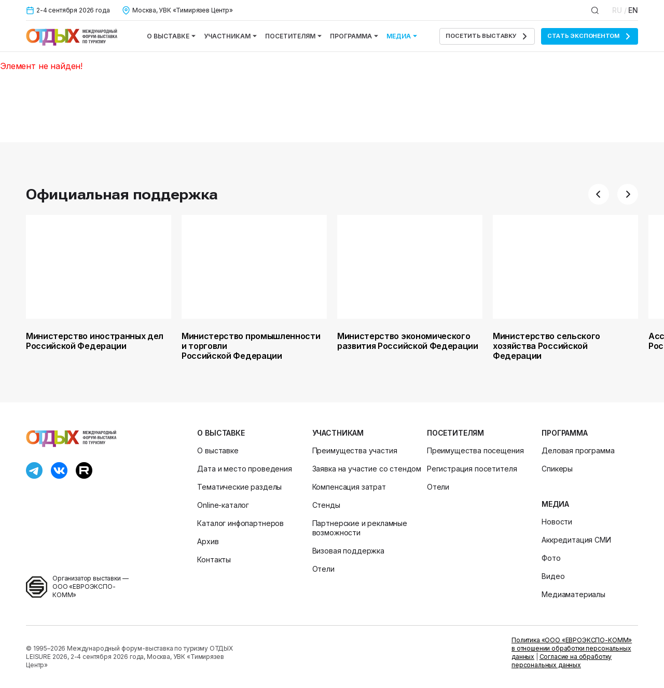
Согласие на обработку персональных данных (561, 661)
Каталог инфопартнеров (240, 523)
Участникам (230, 36)
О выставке (171, 36)
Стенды (326, 505)
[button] (598, 194)
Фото (551, 558)
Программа (354, 36)
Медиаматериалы (573, 594)
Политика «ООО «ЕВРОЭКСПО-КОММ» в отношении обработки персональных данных (571, 648)
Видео (553, 576)
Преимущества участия (354, 450)
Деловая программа (578, 450)
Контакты (214, 559)
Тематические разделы (239, 486)
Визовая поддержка (348, 550)
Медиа (401, 36)
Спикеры (557, 468)
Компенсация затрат (349, 486)
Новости (557, 521)
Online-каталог (223, 505)
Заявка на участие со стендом (367, 468)
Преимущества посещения (475, 450)
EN (633, 10)
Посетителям (293, 36)
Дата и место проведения (244, 468)
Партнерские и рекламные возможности (359, 528)
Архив (207, 541)
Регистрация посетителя (472, 468)
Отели (323, 568)
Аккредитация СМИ (576, 539)
